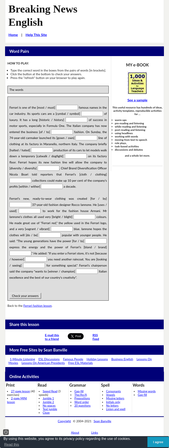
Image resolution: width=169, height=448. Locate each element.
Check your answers (25, 296)
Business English (122, 359)
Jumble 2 (48, 402)
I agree (158, 442)
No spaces (49, 405)
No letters (112, 405)
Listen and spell (115, 409)
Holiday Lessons (97, 359)
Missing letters (115, 398)
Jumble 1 (48, 398)
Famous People (73, 359)
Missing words (147, 391)
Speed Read (50, 391)
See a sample (137, 100)
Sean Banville (102, 421)
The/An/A (80, 395)
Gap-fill (79, 391)
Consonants (113, 391)
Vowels (110, 395)
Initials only (113, 402)
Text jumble (50, 409)
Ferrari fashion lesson (37, 305)
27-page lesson (20, 391)
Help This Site (36, 35)
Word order (81, 402)
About (75, 432)
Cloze (46, 412)
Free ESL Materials (80, 363)
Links (94, 432)
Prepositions (82, 398)
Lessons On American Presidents (43, 363)
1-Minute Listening (22, 359)
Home (13, 35)
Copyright (64, 421)
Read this (11, 444)
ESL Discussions (49, 359)
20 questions (82, 405)
